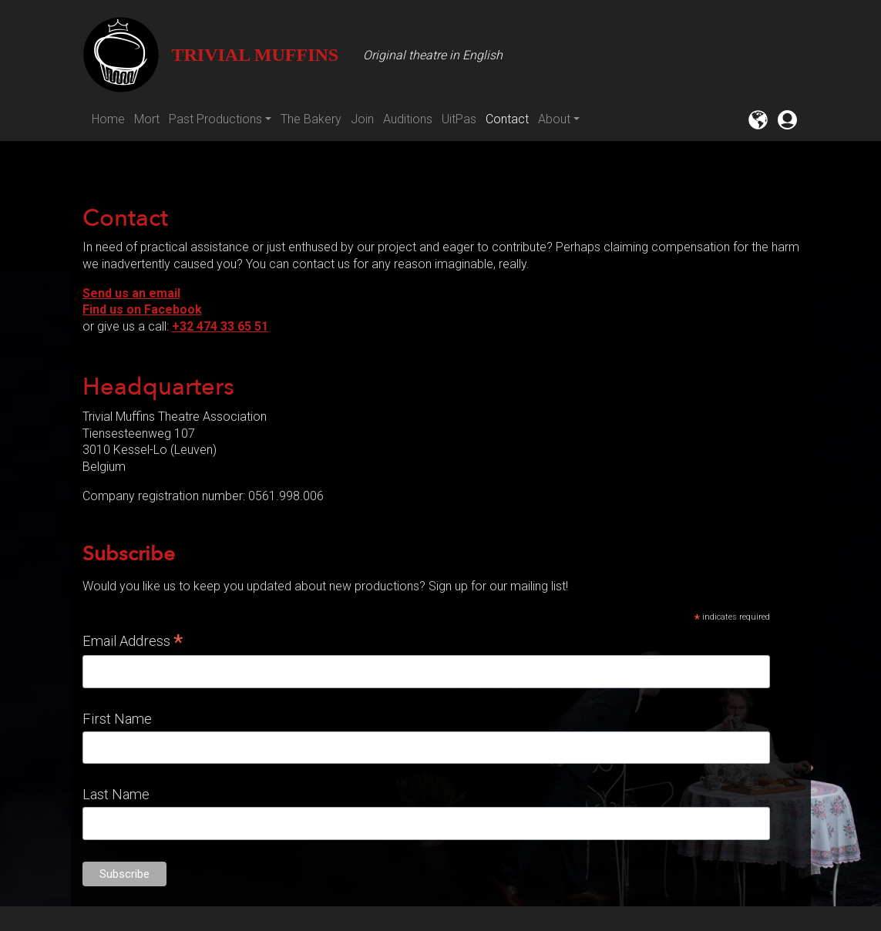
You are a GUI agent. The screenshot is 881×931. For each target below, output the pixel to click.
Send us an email (131, 293)
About (554, 119)
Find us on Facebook (142, 309)
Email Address (132, 641)
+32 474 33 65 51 (220, 326)
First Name (117, 719)
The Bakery (311, 119)
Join (362, 119)
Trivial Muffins (210, 54)
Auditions (407, 119)
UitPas (459, 119)
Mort (147, 119)
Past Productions (215, 119)
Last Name (116, 794)
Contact (507, 119)
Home (108, 119)
